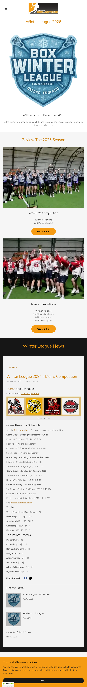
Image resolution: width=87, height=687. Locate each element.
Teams (10, 389)
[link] (43, 8)
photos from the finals (21, 502)
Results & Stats (43, 231)
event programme (30, 393)
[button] (9, 8)
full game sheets (22, 430)
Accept (43, 681)
